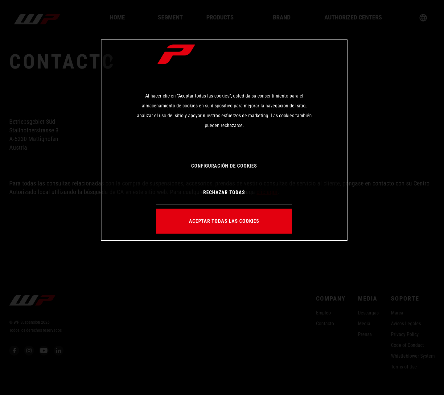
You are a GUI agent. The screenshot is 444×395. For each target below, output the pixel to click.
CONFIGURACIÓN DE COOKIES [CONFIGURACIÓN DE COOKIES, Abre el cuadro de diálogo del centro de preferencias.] (224, 166)
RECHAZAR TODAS (224, 192)
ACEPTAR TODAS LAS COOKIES (224, 221)
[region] (224, 140)
